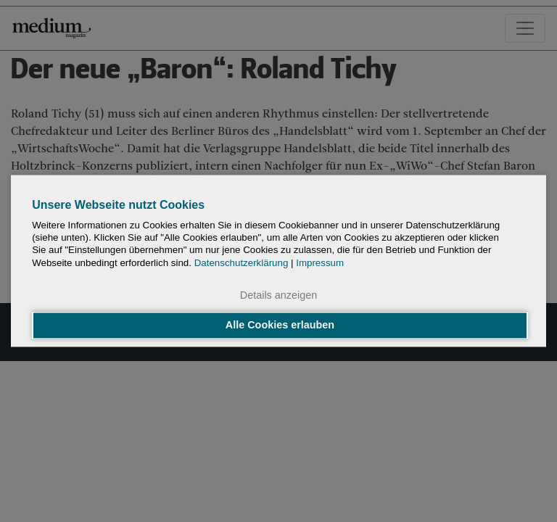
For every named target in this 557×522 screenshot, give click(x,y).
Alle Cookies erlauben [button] (280, 325)
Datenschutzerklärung (241, 262)
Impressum (320, 262)
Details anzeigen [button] (278, 295)
